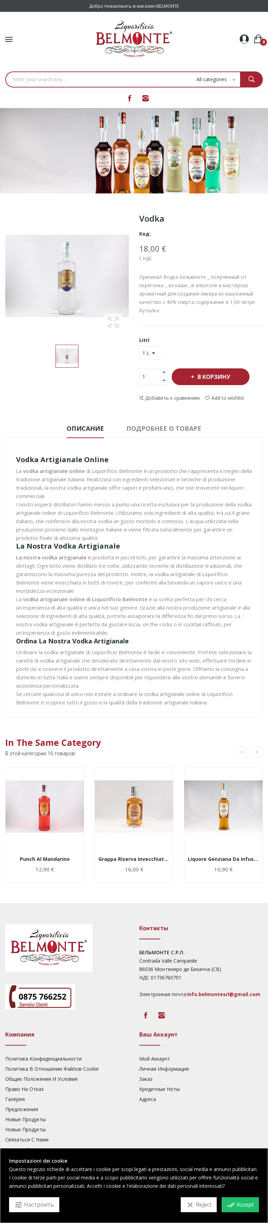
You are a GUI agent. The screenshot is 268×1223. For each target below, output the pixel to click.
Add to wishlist (224, 398)
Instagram (145, 98)
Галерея (15, 1099)
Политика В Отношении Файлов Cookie (52, 1068)
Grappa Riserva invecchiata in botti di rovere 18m (134, 859)
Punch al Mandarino (45, 859)
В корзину (213, 377)
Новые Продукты (25, 1119)
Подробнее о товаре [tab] (163, 428)
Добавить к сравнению (169, 398)
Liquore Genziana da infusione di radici (223, 859)
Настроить (34, 1205)
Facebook (129, 98)
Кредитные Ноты (159, 1089)
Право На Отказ (24, 1089)
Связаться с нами (27, 1139)
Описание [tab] (85, 428)
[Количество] (149, 376)
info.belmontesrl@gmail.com (223, 994)
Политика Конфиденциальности (43, 1058)
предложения (21, 1109)
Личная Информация (164, 1068)
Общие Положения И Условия (41, 1079)
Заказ (145, 1079)
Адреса (147, 1099)
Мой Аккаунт (154, 1058)
